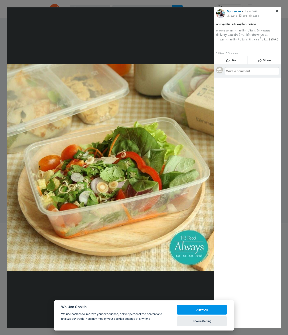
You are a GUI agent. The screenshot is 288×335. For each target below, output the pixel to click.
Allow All (202, 310)
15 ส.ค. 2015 (250, 11)
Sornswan (234, 11)
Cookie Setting (202, 321)
